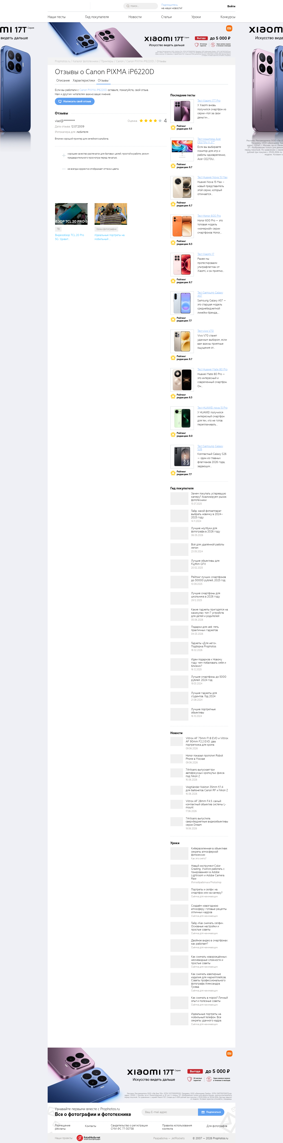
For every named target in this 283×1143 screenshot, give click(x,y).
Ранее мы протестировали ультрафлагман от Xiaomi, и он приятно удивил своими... (210, 267)
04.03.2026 (197, 633)
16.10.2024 (196, 716)
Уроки (196, 17)
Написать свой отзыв (77, 101)
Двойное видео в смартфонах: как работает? (209, 942)
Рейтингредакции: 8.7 (184, 166)
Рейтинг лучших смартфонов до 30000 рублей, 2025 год (208, 578)
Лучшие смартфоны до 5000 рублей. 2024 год (208, 678)
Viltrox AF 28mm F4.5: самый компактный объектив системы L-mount (206, 804)
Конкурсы (228, 17)
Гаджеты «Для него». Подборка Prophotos (203, 644)
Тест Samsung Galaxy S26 (210, 447)
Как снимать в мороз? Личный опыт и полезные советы (209, 999)
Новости (135, 17)
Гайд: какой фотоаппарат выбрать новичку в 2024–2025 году (207, 514)
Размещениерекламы (62, 1127)
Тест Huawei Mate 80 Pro (212, 369)
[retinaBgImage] (179, 498)
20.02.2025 (197, 567)
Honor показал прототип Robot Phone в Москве (204, 757)
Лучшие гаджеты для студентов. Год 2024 (204, 694)
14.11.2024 (196, 521)
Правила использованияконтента (177, 1127)
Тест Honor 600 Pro (209, 216)
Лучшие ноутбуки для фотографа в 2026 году (205, 529)
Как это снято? (198, 858)
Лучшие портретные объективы (203, 710)
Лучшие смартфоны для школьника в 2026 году (205, 594)
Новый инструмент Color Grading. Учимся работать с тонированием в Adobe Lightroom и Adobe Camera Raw (208, 872)
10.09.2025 (196, 584)
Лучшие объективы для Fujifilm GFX (205, 562)
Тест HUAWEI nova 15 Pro (212, 407)
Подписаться (213, 1112)
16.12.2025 (196, 669)
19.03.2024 (196, 683)
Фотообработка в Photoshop (206, 882)
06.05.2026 (197, 535)
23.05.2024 (197, 551)
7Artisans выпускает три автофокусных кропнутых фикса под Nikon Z (205, 773)
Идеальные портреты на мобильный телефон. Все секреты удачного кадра (206, 1017)
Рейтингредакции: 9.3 (184, 127)
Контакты (90, 1126)
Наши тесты (57, 17)
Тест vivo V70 (205, 331)
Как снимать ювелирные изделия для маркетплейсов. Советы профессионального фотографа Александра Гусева (208, 980)
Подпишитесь (169, 5)
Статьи (166, 17)
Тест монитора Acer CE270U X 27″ (209, 140)
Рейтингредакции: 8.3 (184, 242)
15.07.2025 (196, 503)
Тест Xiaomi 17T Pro (208, 100)
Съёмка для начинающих (204, 896)
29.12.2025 (196, 600)
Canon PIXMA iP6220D (93, 90)
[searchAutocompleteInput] (142, 5)
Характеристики (84, 81)
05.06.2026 (197, 619)
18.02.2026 (197, 650)
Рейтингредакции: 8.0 (185, 434)
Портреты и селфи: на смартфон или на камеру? (206, 891)
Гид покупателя (97, 17)
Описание (63, 81)
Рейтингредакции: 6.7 (184, 204)
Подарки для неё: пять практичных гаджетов (205, 628)
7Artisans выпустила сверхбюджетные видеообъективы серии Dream (207, 822)
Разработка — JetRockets (169, 1138)
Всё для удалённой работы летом (207, 546)
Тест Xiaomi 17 (205, 254)
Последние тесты (182, 95)
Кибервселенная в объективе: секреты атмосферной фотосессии (209, 852)
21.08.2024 (197, 699)
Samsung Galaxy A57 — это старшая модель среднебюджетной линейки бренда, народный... (211, 309)
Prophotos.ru (220, 1138)
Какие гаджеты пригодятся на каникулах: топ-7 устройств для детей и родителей (209, 613)
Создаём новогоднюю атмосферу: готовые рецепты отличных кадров (209, 909)
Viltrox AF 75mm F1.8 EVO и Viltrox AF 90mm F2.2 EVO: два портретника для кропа (207, 741)
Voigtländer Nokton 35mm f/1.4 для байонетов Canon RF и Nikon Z (207, 788)
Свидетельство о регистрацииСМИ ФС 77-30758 (129, 1127)
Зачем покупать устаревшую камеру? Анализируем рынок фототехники (209, 497)
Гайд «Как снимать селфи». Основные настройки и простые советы (207, 926)
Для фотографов (217, 1126)
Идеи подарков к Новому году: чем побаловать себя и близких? (208, 663)
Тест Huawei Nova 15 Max (212, 177)
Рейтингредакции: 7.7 (184, 319)
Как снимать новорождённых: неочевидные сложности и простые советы (209, 960)
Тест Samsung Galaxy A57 (210, 294)
